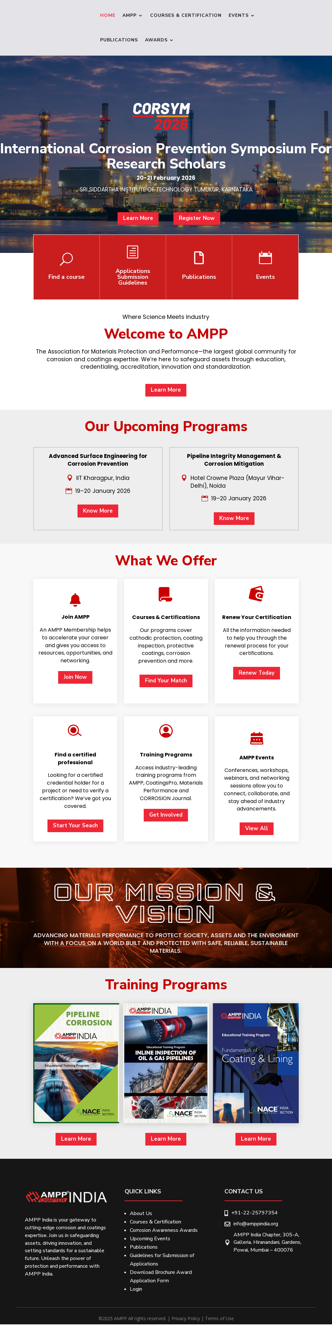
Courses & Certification (186, 15)
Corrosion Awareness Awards (164, 1230)
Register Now (181, 247)
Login (136, 1289)
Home (107, 15)
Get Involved (165, 1134)
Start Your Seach (75, 1145)
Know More (98, 642)
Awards (156, 40)
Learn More (152, 247)
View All (256, 1148)
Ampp (129, 15)
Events (239, 15)
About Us (141, 1213)
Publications (119, 40)
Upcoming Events (150, 1238)
